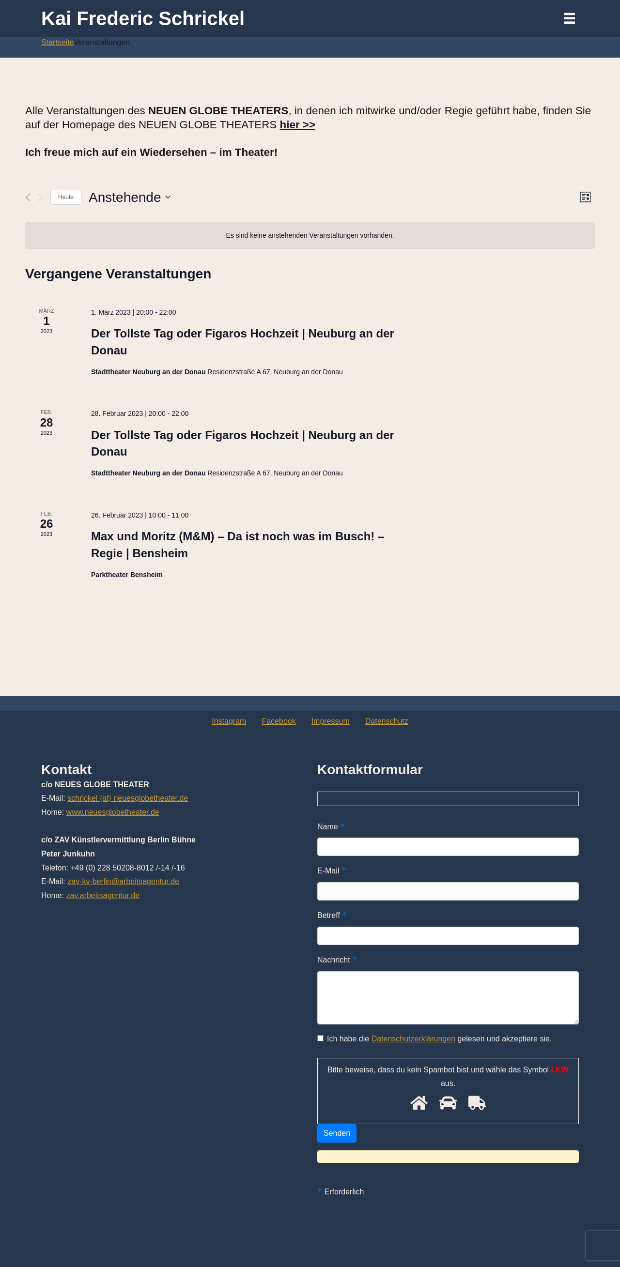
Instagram (229, 721)
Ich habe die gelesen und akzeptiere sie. (434, 1039)
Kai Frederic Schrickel (143, 18)
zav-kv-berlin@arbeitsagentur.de (123, 881)
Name (331, 826)
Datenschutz (386, 721)
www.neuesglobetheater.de (112, 812)
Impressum (330, 721)
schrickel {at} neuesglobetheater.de (127, 798)
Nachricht (337, 959)
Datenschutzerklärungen (413, 1039)
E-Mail (331, 870)
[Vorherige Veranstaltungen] (28, 197)
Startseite (57, 42)
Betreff (332, 915)
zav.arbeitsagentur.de (103, 895)
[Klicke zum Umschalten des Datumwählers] (129, 197)
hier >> (297, 125)
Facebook (278, 721)
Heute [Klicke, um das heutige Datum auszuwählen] (66, 197)
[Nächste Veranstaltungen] (40, 197)
